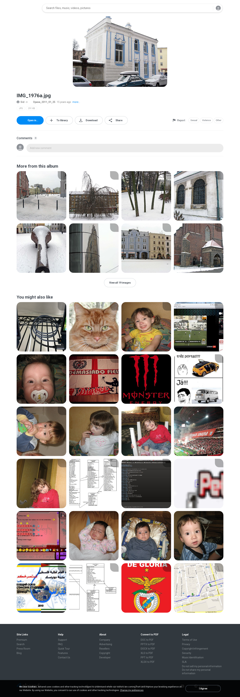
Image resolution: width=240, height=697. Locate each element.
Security (186, 653)
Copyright (104, 653)
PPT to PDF (147, 657)
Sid (20, 102)
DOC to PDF (147, 639)
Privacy (186, 644)
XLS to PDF (147, 653)
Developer (105, 657)
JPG (21, 108)
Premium (22, 639)
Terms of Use (189, 639)
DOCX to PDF (148, 648)
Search (21, 644)
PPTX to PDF (148, 644)
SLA (184, 661)
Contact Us (64, 657)
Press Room (23, 648)
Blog (19, 653)
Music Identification (193, 657)
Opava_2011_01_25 (42, 102)
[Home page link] (28, 8)
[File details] (41, 196)
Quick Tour (64, 648)
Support (62, 639)
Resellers (104, 648)
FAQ (60, 644)
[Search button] (208, 8)
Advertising (105, 644)
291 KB (31, 108)
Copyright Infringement (195, 648)
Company (104, 639)
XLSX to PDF (147, 661)
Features (63, 653)
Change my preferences (132, 690)
